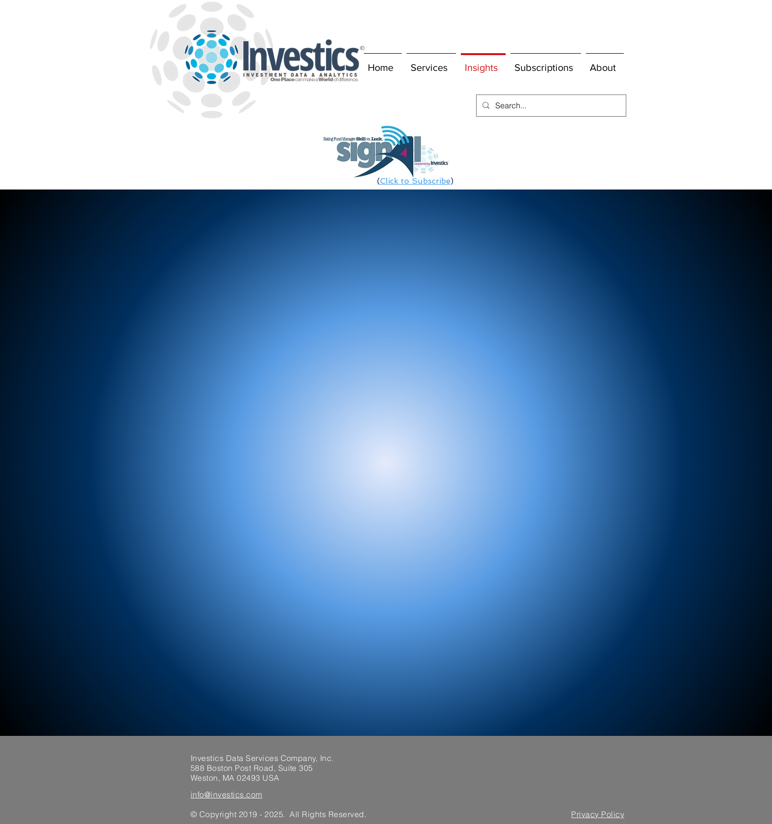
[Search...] (550, 105)
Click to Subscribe (415, 181)
